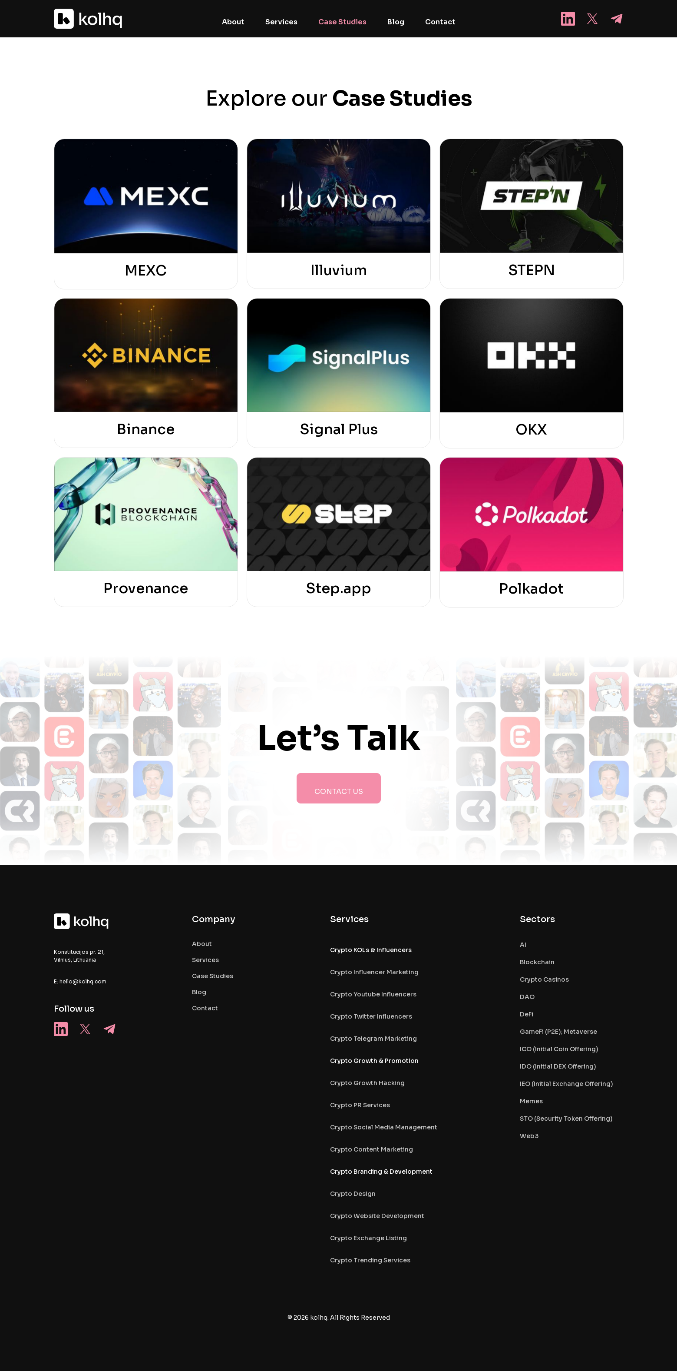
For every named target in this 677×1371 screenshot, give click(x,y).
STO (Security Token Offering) (566, 1118)
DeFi (526, 1014)
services (205, 960)
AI (523, 945)
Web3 (529, 1136)
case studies (212, 976)
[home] (88, 19)
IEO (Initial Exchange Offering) (566, 1084)
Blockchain (537, 962)
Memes (531, 1101)
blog (199, 992)
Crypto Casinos (544, 979)
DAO (527, 997)
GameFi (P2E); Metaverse (558, 1032)
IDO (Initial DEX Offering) (558, 1066)
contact (205, 1008)
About (202, 944)
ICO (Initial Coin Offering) (559, 1049)
